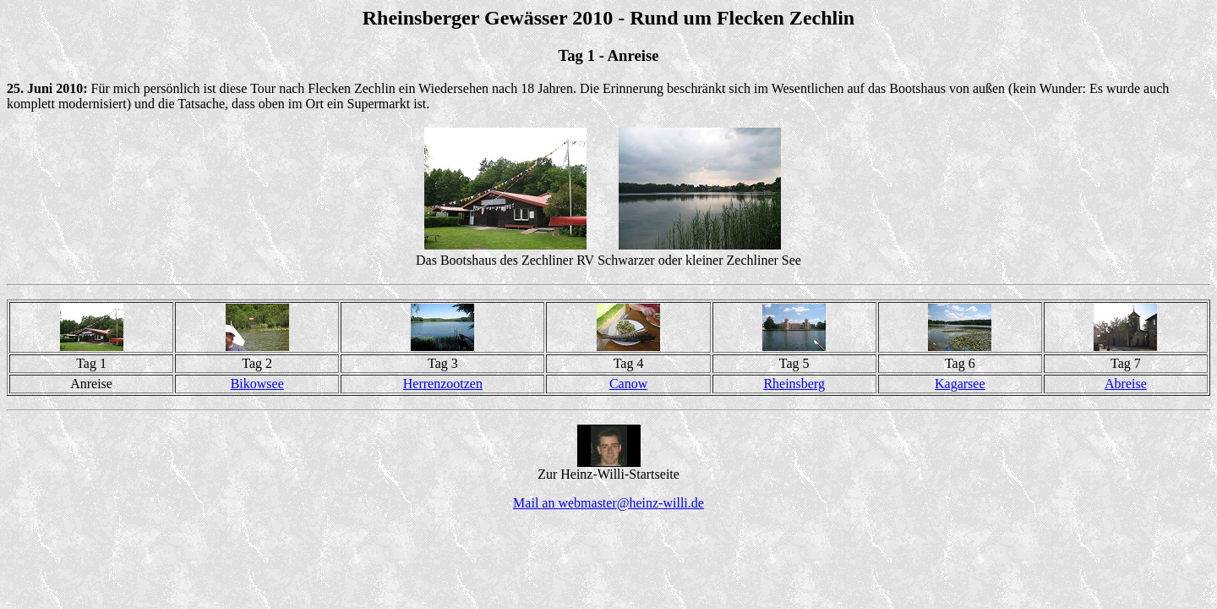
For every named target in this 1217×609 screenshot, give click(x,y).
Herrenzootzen (443, 383)
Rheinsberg (794, 383)
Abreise (1126, 383)
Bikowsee (257, 383)
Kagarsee (960, 383)
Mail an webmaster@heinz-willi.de (608, 503)
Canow (628, 383)
